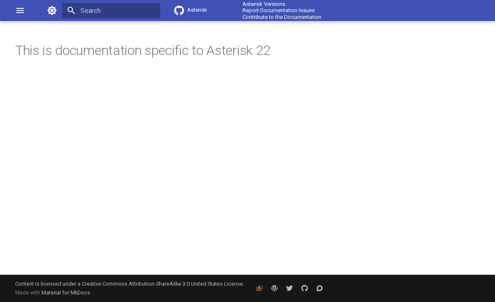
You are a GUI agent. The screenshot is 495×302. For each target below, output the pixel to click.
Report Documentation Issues (278, 10)
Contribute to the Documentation (281, 17)
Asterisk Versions (263, 4)
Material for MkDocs (66, 292)
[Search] (111, 10)
